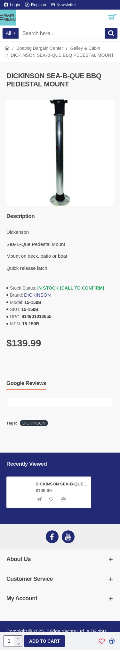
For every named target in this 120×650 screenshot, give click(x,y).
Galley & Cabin (85, 48)
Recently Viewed (26, 464)
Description (20, 216)
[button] (13, 402)
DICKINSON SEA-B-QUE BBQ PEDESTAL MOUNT (62, 484)
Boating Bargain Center (40, 48)
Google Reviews (26, 383)
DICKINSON (37, 295)
